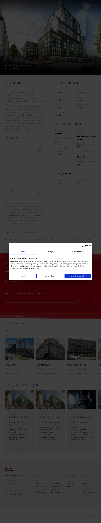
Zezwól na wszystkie (78, 276)
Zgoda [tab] (22, 251)
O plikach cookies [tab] (78, 251)
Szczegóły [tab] (50, 251)
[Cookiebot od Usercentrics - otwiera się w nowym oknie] (83, 246)
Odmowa (23, 276)
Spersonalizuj (50, 276)
